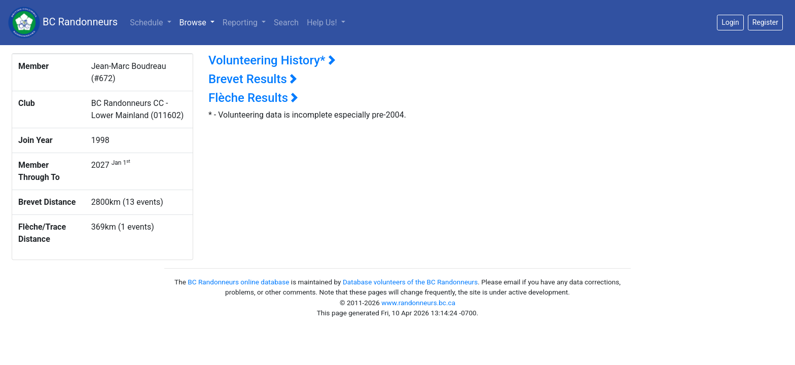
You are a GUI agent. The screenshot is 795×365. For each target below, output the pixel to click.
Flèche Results (253, 98)
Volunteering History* (272, 60)
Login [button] (730, 22)
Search (286, 22)
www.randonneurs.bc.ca (418, 303)
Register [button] (765, 22)
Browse (199, 21)
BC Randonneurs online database (238, 282)
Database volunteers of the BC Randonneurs (410, 282)
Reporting (241, 22)
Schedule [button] (147, 22)
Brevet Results (252, 79)
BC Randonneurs (63, 23)
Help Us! (323, 22)
